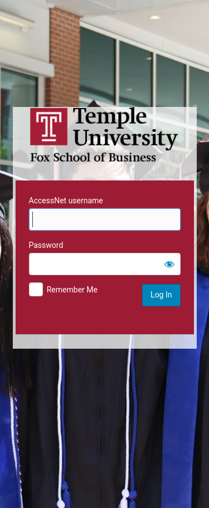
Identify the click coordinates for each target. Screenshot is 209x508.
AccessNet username (66, 200)
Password (46, 245)
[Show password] (169, 264)
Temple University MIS (105, 135)
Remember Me (72, 289)
